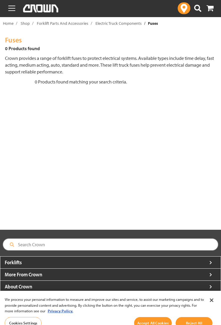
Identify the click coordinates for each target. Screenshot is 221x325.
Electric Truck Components (118, 23)
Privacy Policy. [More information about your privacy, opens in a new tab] (60, 317)
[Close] (211, 306)
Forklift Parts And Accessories (62, 23)
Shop (25, 23)
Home (8, 23)
